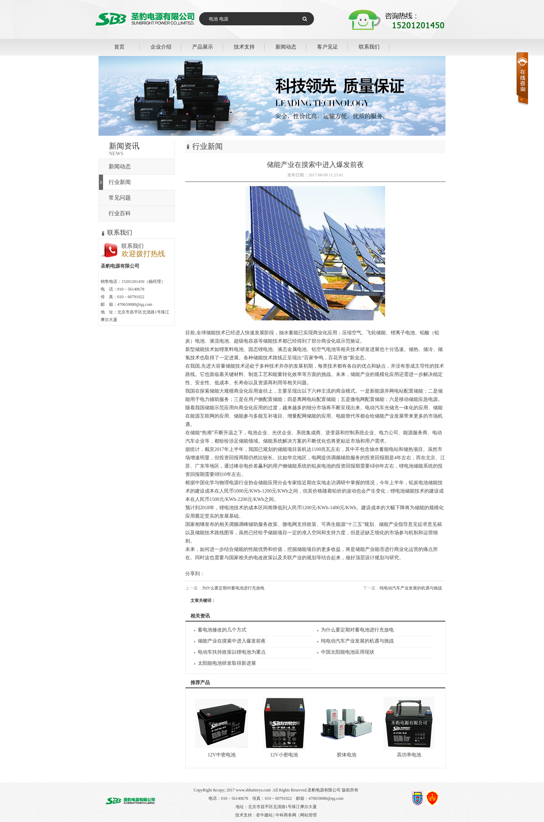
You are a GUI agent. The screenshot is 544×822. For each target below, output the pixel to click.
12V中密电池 (221, 754)
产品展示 (202, 47)
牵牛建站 (264, 815)
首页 (119, 47)
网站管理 (308, 815)
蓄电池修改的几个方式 (222, 629)
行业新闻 (120, 182)
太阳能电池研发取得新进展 (227, 663)
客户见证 (327, 47)
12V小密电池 (284, 754)
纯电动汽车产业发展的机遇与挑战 (411, 588)
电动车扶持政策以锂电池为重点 (232, 652)
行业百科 (120, 213)
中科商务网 (285, 815)
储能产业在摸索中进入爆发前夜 (232, 641)
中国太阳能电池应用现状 (347, 652)
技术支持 (244, 47)
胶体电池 (346, 754)
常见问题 (120, 198)
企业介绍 (161, 47)
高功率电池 (409, 754)
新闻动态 (285, 47)
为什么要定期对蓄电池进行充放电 (233, 588)
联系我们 (369, 47)
